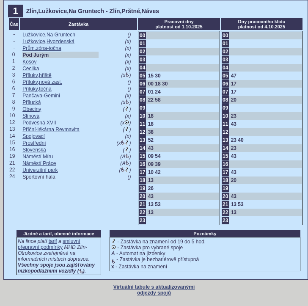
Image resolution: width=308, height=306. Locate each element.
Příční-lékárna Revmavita (51, 129)
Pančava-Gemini (41, 96)
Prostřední (34, 143)
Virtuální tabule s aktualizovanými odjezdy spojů (154, 290)
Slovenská (34, 150)
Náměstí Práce (39, 163)
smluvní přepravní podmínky (49, 244)
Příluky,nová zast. (42, 82)
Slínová (30, 116)
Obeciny (31, 109)
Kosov (29, 62)
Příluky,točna (36, 89)
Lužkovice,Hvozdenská (48, 41)
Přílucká (31, 102)
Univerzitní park (40, 170)
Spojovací (33, 136)
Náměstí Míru (37, 157)
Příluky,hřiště (36, 75)
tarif (53, 241)
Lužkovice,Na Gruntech (48, 35)
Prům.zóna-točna (41, 48)
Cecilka (30, 69)
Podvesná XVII (39, 123)
